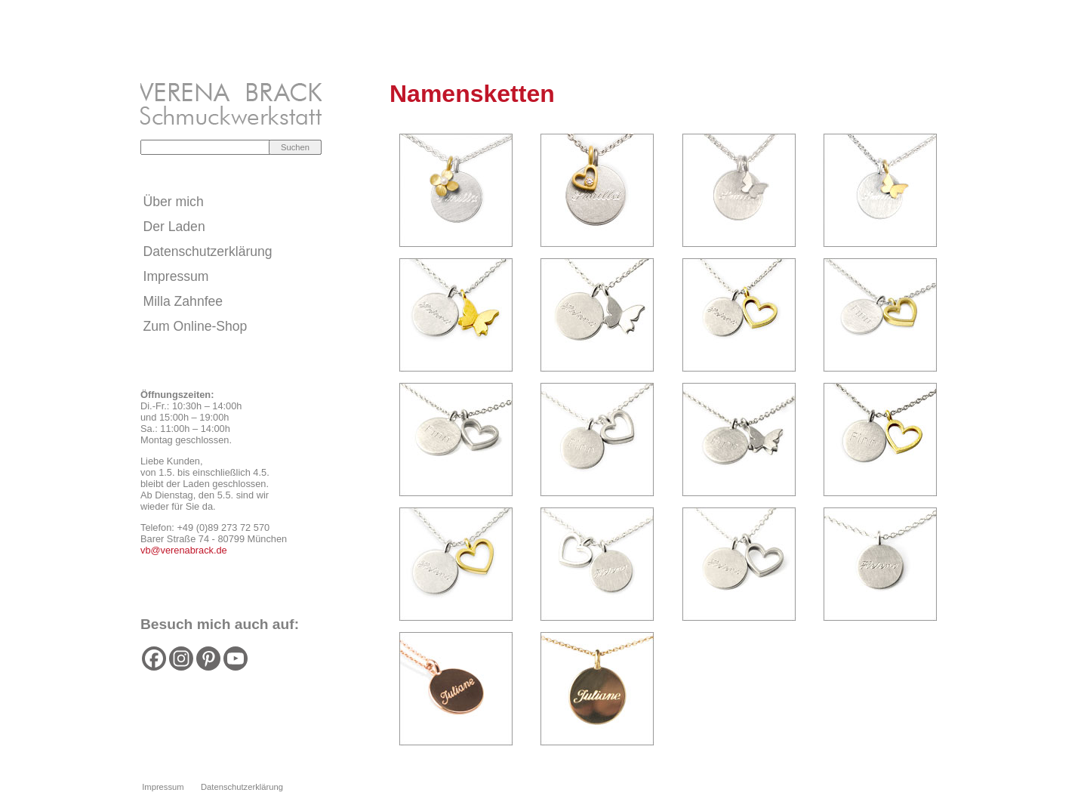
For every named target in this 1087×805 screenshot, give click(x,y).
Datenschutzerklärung (208, 251)
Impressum (176, 276)
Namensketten (472, 93)
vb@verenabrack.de (183, 550)
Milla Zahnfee (183, 301)
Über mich (173, 201)
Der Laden (174, 226)
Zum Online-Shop (195, 326)
